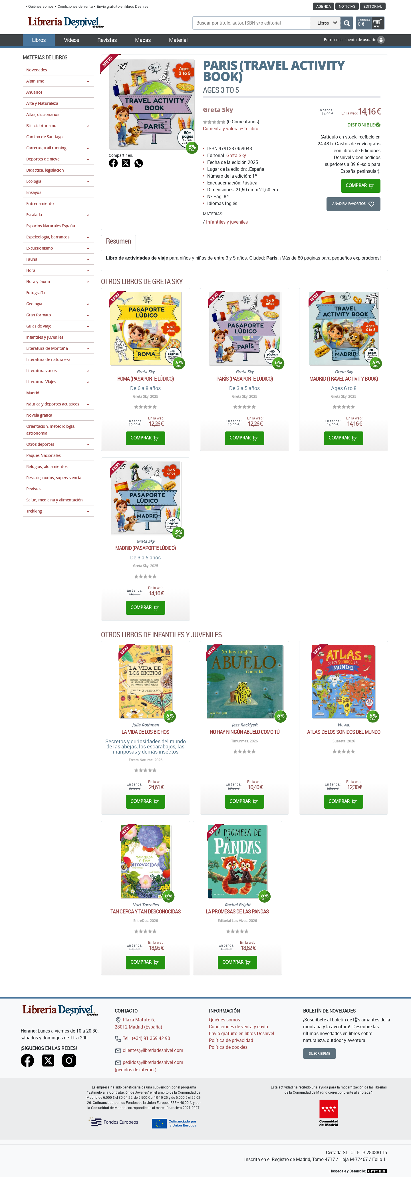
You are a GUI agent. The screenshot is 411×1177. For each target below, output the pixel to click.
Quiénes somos (41, 6)
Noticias (347, 6)
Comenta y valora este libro (230, 128)
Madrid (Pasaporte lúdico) (145, 548)
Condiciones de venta (75, 6)
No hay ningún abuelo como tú (245, 732)
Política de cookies (228, 1047)
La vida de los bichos (145, 732)
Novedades (36, 70)
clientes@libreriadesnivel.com (149, 1050)
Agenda (323, 6)
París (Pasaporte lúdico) (244, 378)
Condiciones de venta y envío (238, 1026)
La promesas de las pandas (237, 911)
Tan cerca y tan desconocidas (145, 911)
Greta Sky (218, 109)
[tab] (118, 242)
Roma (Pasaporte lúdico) (145, 378)
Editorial (372, 6)
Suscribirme (319, 1053)
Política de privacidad (231, 1040)
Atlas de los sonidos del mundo (343, 732)
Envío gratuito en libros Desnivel (123, 6)
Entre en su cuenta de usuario (354, 39)
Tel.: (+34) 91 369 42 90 (142, 1038)
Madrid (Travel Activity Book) (343, 378)
